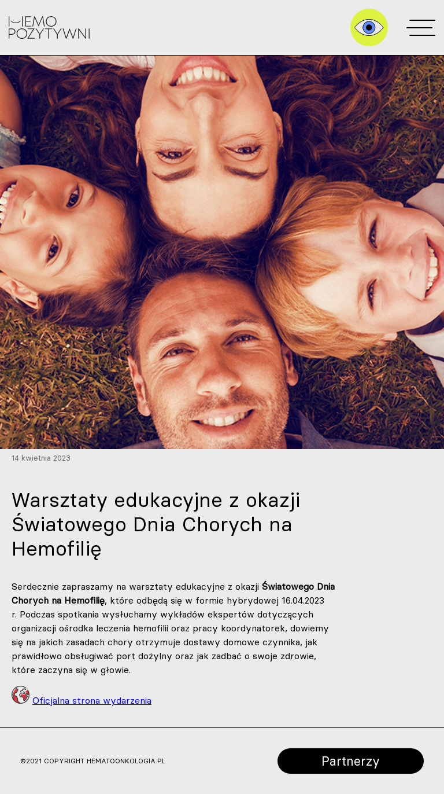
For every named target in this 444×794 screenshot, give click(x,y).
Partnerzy (350, 761)
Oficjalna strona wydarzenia (91, 700)
